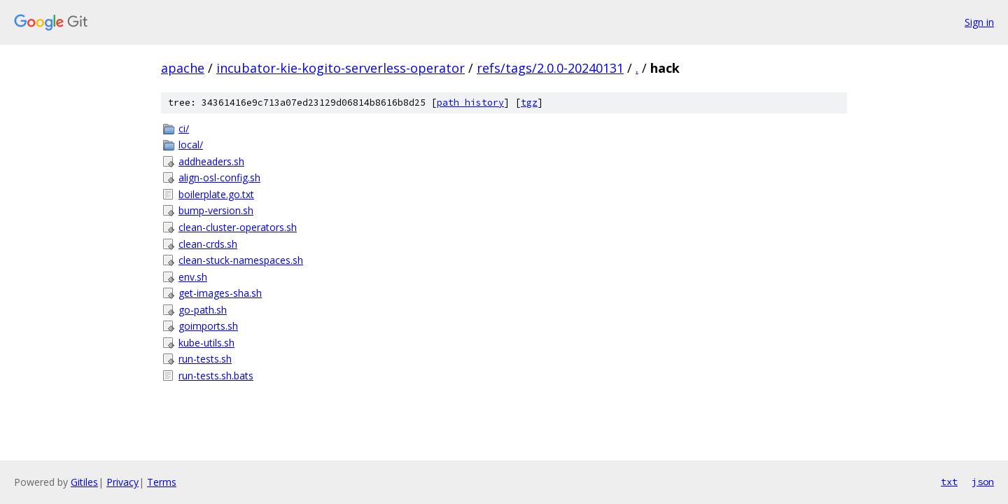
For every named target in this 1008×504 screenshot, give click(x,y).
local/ (190, 144)
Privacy (122, 482)
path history (470, 102)
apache (182, 67)
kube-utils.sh (206, 342)
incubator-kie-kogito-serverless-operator (340, 67)
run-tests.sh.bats (215, 375)
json (983, 481)
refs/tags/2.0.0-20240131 (550, 67)
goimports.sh (208, 325)
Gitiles (84, 482)
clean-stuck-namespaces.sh (240, 260)
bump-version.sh (215, 210)
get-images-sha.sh (220, 293)
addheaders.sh (211, 161)
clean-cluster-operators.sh (237, 227)
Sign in (979, 22)
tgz (529, 102)
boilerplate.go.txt (216, 194)
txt (949, 481)
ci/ (183, 128)
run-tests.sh (205, 358)
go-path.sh (202, 309)
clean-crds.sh (207, 244)
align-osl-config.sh (219, 177)
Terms (161, 482)
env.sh (192, 277)
